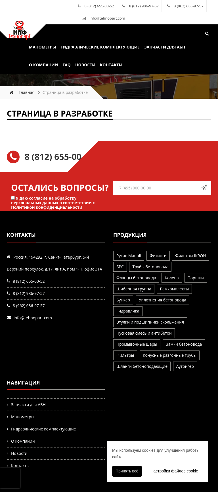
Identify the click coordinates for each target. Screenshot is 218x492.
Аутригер (185, 366)
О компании (43, 64)
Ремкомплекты (174, 289)
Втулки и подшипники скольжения (150, 322)
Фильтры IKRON (190, 255)
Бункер (123, 300)
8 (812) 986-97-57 (144, 6)
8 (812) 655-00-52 (99, 6)
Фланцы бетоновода (136, 277)
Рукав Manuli (128, 255)
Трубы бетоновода (150, 266)
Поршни (196, 277)
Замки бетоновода (184, 344)
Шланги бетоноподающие (141, 366)
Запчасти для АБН (164, 47)
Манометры (42, 47)
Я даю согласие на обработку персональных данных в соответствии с (53, 202)
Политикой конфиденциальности (46, 207)
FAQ (66, 64)
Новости (85, 64)
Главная (27, 92)
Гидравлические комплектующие (99, 47)
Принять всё (127, 471)
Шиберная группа (133, 289)
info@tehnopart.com (107, 18)
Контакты (111, 64)
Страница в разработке (60, 113)
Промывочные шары (136, 344)
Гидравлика (127, 311)
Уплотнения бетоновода (162, 300)
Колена (172, 277)
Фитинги (158, 255)
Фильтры (125, 355)
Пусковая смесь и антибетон (144, 333)
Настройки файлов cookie (174, 471)
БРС (120, 266)
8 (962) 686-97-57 (189, 6)
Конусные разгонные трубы (169, 355)
